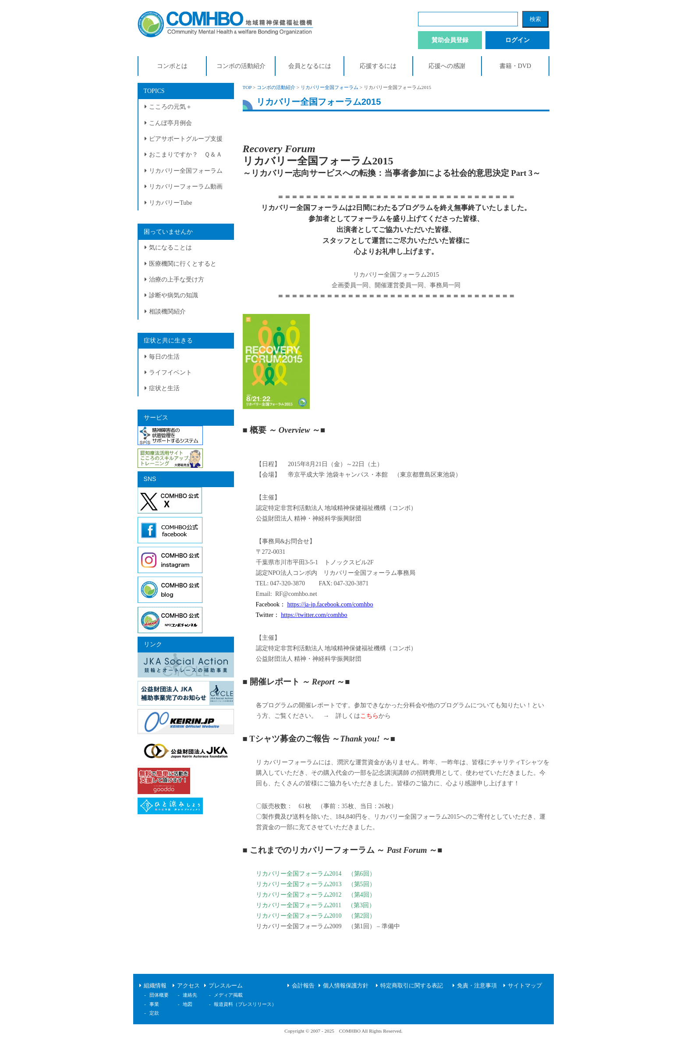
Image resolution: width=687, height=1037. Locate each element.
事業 (154, 1004)
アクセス (188, 986)
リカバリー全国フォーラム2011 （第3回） (315, 905)
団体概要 (159, 995)
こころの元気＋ (170, 106)
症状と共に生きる (168, 340)
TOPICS (154, 91)
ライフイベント (170, 372)
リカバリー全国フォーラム (186, 170)
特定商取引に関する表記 (411, 986)
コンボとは (172, 66)
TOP (247, 87)
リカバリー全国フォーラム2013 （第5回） (315, 884)
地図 (187, 1004)
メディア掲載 (228, 995)
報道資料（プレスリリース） (245, 1004)
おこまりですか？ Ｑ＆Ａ (185, 154)
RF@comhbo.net (296, 594)
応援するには (378, 66)
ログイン (517, 40)
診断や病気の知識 (173, 295)
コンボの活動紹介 (241, 66)
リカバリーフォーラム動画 (186, 186)
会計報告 (303, 986)
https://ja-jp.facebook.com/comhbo (330, 604)
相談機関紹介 (167, 311)
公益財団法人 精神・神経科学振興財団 (309, 518)
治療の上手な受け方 (176, 279)
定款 (154, 1013)
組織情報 (155, 986)
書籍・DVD (515, 66)
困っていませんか (168, 231)
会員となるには (309, 66)
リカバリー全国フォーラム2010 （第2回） (315, 915)
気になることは (170, 247)
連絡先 (190, 995)
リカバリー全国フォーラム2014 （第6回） (315, 873)
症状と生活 (164, 388)
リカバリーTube (170, 203)
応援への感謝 (446, 66)
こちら (369, 716)
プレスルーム (226, 986)
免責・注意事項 (477, 986)
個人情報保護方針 (345, 986)
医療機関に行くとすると (182, 263)
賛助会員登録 (450, 40)
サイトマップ (525, 986)
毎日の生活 (164, 356)
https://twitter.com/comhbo (314, 615)
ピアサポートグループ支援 (186, 138)
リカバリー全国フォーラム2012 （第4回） (315, 894)
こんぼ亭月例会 (170, 123)
